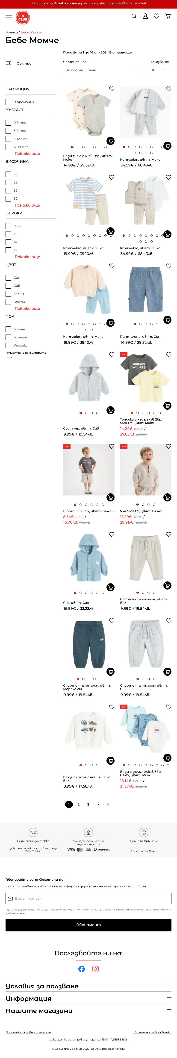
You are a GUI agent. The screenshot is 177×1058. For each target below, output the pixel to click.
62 (12, 199)
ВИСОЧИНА (17, 161)
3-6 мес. (16, 131)
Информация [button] (28, 998)
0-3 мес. (16, 123)
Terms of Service (81, 910)
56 (12, 190)
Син (13, 278)
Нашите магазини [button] (39, 1011)
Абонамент (88, 925)
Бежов (15, 302)
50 (12, 182)
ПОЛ (10, 316)
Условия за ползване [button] (42, 986)
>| (107, 804)
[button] (72, 147)
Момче (15, 329)
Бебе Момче (31, 32)
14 (11, 242)
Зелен (15, 294)
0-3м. (14, 226)
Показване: (159, 62)
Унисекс (17, 345)
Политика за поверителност (28, 1032)
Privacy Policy (65, 910)
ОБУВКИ (14, 213)
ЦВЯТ (11, 265)
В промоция (20, 102)
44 (12, 174)
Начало (12, 32)
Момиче (16, 337)
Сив (13, 286)
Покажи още (27, 153)
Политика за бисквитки (152, 1032)
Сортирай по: (75, 62)
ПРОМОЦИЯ (18, 89)
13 (11, 234)
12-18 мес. (17, 147)
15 (11, 250)
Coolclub (76, 1048)
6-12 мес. (17, 139)
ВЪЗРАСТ (15, 110)
